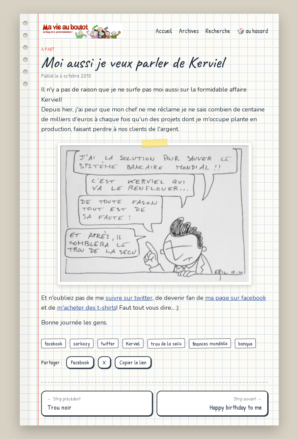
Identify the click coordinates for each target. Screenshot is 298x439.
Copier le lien (132, 362)
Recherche (218, 31)
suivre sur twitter (129, 298)
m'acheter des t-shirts (86, 308)
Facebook (80, 362)
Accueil (164, 31)
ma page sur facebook (235, 298)
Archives (189, 31)
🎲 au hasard (252, 31)
